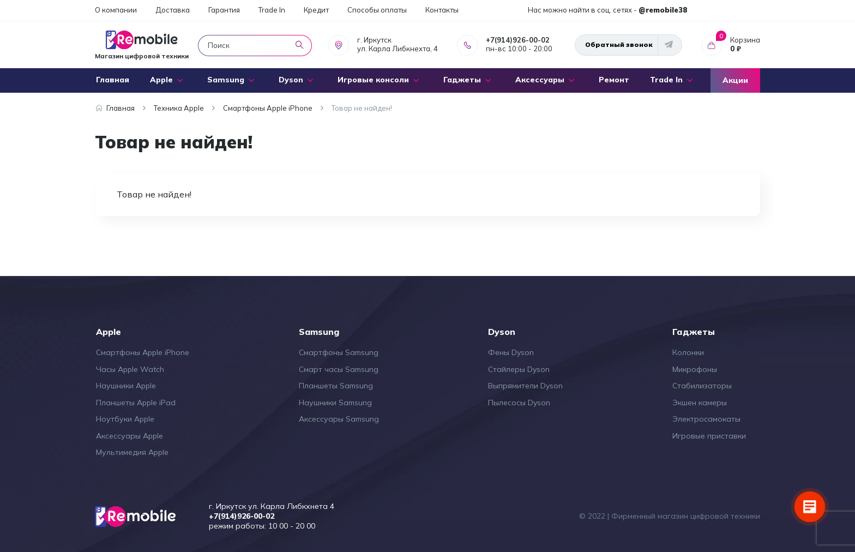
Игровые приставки (709, 436)
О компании (116, 9)
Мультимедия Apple (132, 452)
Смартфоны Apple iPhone (142, 352)
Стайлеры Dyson (519, 369)
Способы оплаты (377, 9)
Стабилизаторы (702, 386)
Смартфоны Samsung (338, 352)
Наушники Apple (126, 386)
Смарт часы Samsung (338, 369)
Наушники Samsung (335, 402)
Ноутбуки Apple (125, 419)
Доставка (172, 9)
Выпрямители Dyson (525, 386)
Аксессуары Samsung (339, 419)
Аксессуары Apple (129, 436)
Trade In (271, 9)
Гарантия (224, 9)
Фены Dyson (511, 352)
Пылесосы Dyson (519, 402)
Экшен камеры (699, 402)
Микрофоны (694, 369)
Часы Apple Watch (130, 369)
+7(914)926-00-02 (518, 39)
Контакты (442, 9)
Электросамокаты (706, 419)
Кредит (316, 9)
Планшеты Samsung (336, 386)
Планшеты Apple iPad (136, 402)
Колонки (688, 352)
